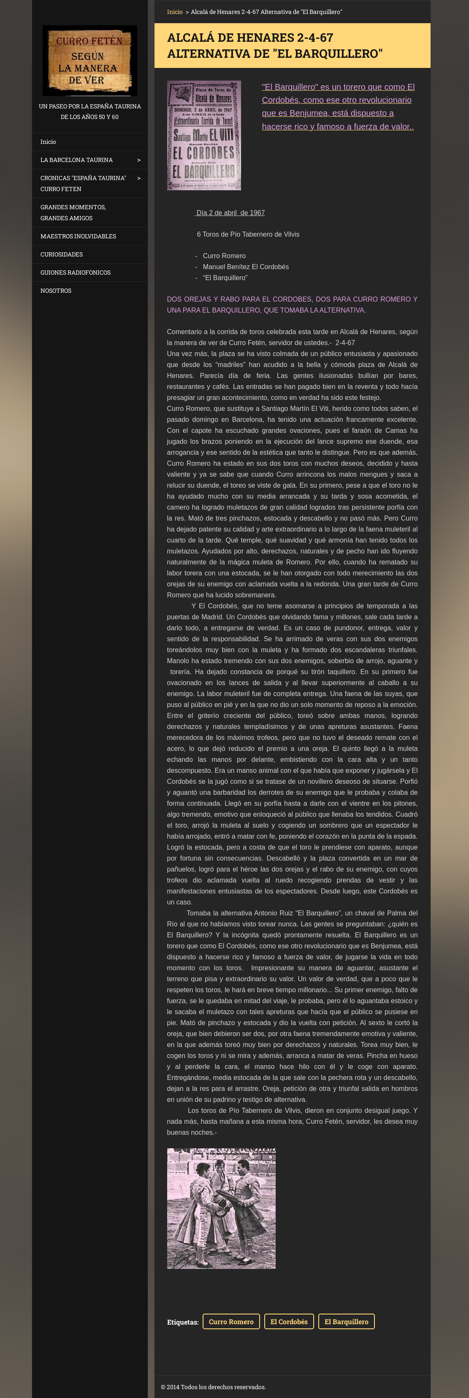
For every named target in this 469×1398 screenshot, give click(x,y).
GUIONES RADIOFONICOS (76, 272)
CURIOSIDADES (62, 254)
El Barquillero (347, 1321)
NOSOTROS (56, 290)
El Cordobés (289, 1321)
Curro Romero (231, 1321)
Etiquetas (182, 1321)
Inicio (48, 142)
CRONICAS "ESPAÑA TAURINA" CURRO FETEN (83, 183)
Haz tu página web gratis (342, 1387)
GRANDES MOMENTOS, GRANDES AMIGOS (73, 212)
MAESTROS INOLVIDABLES (78, 236)
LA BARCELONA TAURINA (77, 160)
